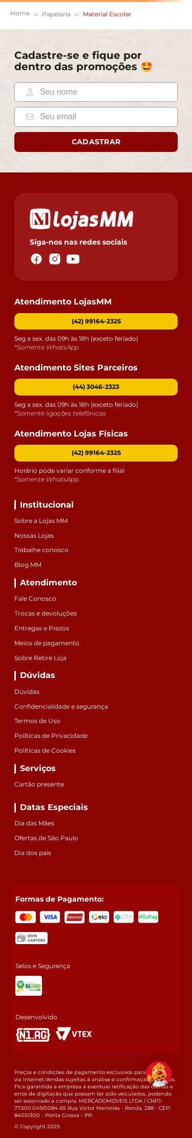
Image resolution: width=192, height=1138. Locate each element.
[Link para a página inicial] (20, 14)
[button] (96, 387)
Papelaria (56, 14)
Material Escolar (107, 14)
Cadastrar (96, 141)
